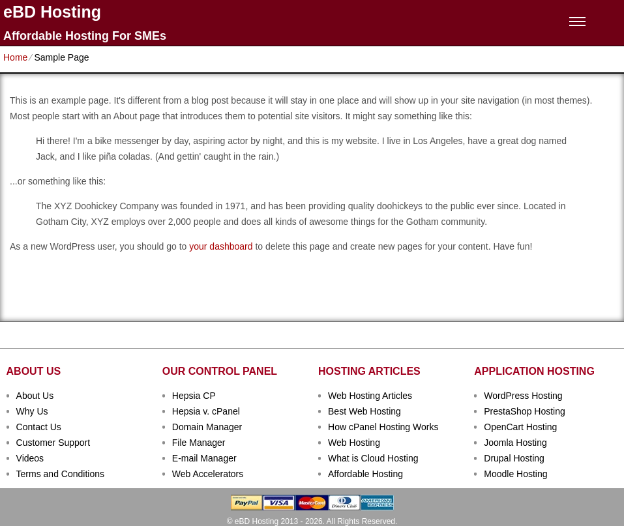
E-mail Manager (204, 458)
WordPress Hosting (523, 395)
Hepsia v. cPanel (206, 411)
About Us (35, 395)
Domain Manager (207, 427)
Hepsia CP (194, 395)
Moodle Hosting (515, 474)
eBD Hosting (52, 12)
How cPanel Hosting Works (383, 427)
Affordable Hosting (365, 474)
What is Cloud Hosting (373, 458)
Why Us (32, 411)
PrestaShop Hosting (524, 411)
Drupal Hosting (514, 458)
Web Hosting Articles (370, 395)
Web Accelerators (207, 474)
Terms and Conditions (60, 474)
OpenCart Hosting (520, 427)
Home (15, 57)
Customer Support (53, 442)
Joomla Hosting (515, 442)
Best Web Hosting (364, 411)
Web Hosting (354, 442)
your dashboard (220, 246)
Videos (30, 458)
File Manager (199, 442)
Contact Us (38, 427)
